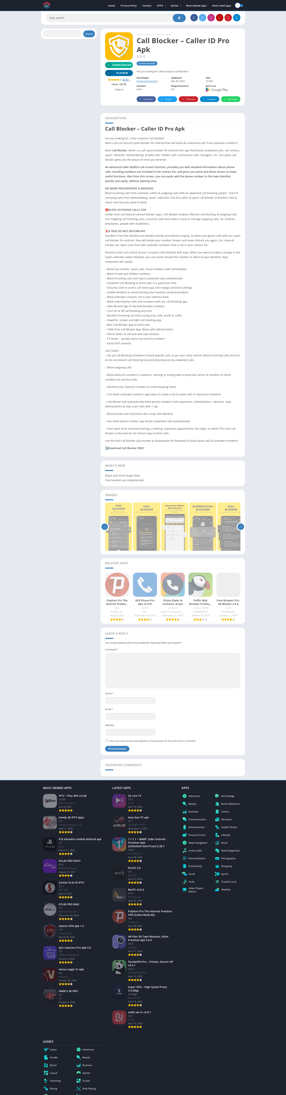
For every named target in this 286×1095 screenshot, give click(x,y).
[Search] (116, 18)
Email (109, 709)
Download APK (118, 65)
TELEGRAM (116, 73)
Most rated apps (221, 5)
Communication (163, 34)
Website (109, 725)
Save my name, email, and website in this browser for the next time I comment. (152, 741)
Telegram (209, 99)
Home (111, 5)
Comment (111, 649)
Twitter (166, 99)
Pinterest (188, 99)
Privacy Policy (129, 5)
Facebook (146, 99)
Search (89, 33)
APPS (160, 5)
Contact (146, 5)
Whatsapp (230, 99)
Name (109, 693)
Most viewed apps (196, 5)
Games (174, 5)
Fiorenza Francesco (147, 81)
